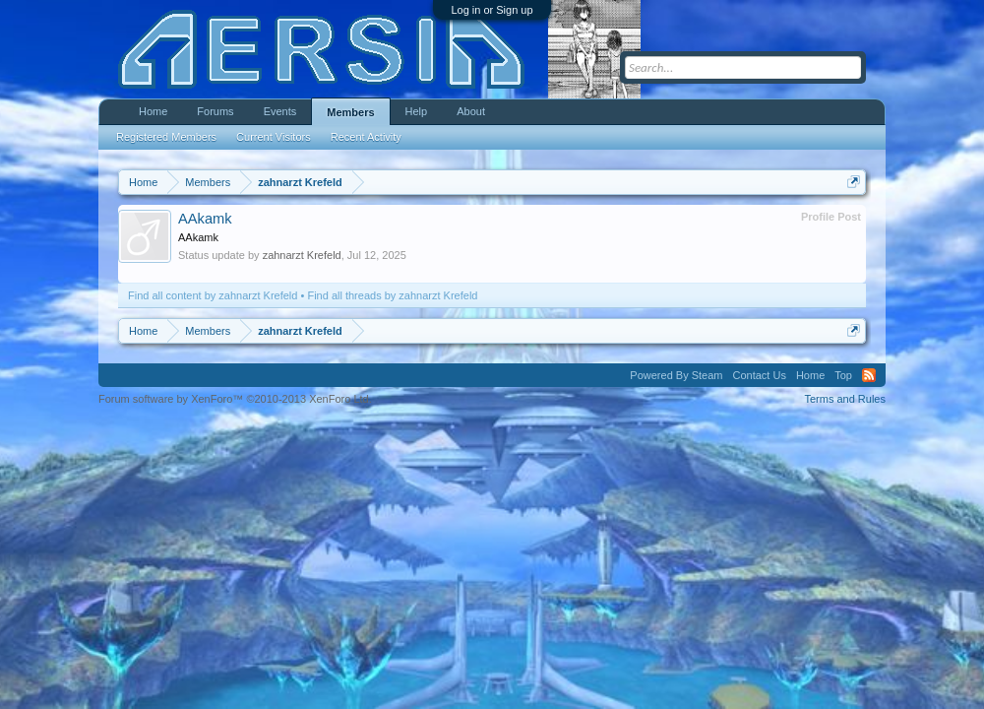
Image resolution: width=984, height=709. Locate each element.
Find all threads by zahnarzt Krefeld (392, 295)
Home (153, 111)
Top (843, 375)
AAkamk (205, 218)
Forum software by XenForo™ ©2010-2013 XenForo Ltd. (235, 399)
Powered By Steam (676, 375)
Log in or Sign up (491, 10)
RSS (869, 375)
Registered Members (166, 137)
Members (350, 112)
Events (280, 111)
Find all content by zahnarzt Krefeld (212, 295)
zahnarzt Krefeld (302, 255)
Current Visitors (273, 137)
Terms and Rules (845, 399)
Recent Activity (366, 137)
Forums (215, 111)
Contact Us (758, 375)
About (471, 111)
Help (416, 111)
